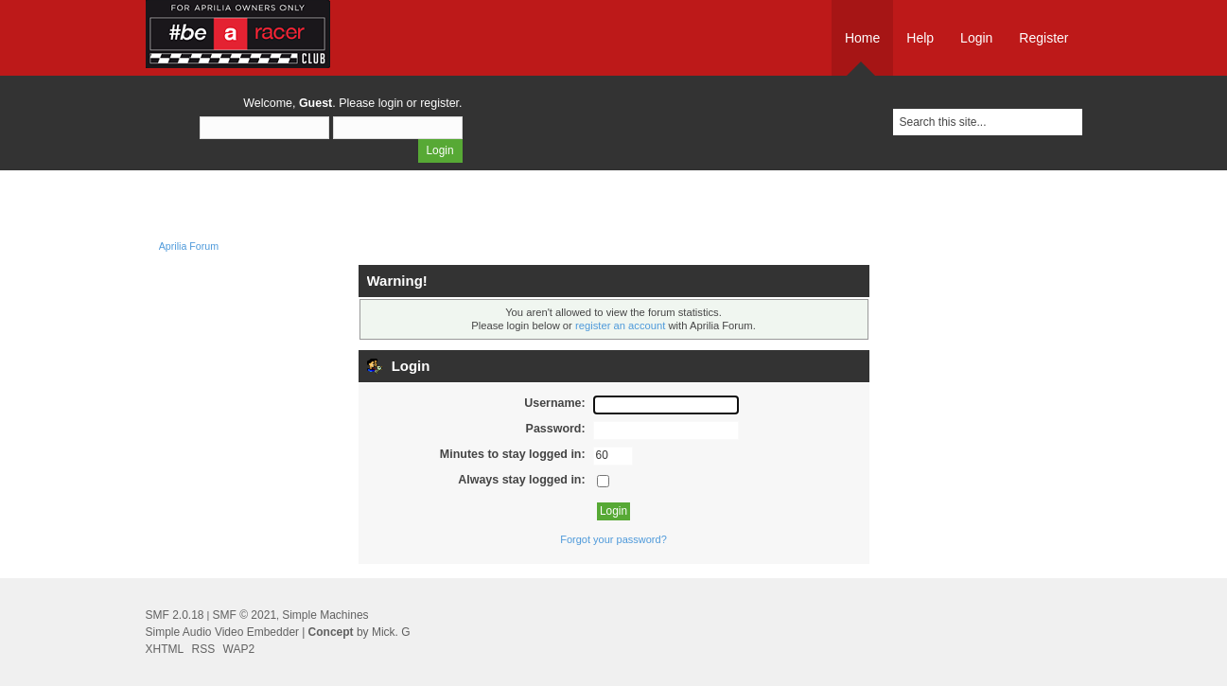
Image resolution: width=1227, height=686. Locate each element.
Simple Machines (325, 615)
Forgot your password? (613, 539)
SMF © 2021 (245, 615)
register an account (620, 325)
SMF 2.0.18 (175, 615)
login (390, 103)
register (439, 103)
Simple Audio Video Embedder (223, 632)
